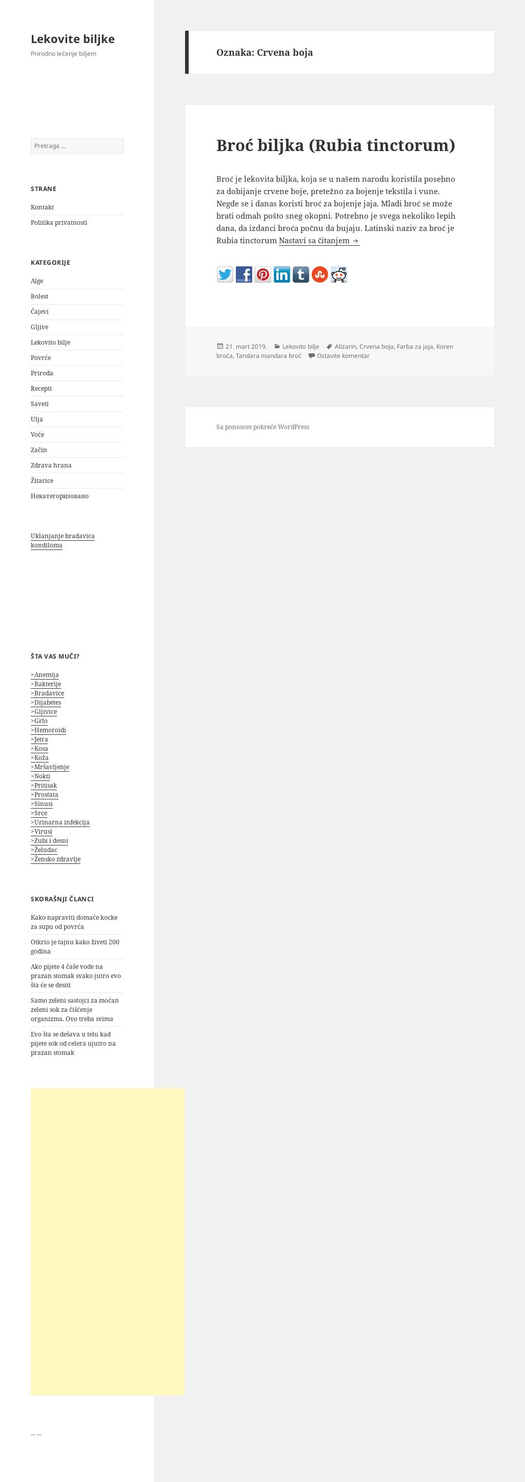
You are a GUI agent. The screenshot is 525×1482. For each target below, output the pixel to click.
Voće (37, 434)
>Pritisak (44, 785)
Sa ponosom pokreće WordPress (262, 426)
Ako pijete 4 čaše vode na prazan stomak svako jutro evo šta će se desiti (76, 975)
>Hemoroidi (48, 730)
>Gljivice (44, 711)
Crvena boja (376, 346)
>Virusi (41, 831)
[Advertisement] (108, 1241)
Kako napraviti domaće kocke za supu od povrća (74, 922)
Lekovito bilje (50, 342)
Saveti (40, 403)
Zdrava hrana (51, 465)
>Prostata (44, 794)
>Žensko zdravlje (55, 859)
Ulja (37, 419)
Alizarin (345, 346)
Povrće (41, 357)
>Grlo (39, 720)
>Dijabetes (46, 702)
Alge (37, 281)
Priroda (42, 373)
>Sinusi (42, 803)
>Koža (40, 757)
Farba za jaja (415, 346)
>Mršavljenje (50, 767)
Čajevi (40, 311)
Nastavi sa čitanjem (319, 240)
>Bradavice (47, 693)
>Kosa (39, 748)
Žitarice (42, 480)
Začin (39, 450)
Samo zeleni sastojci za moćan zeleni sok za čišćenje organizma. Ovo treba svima (75, 1009)
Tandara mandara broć (268, 355)
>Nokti (40, 776)
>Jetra (39, 739)
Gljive (39, 327)
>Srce (39, 813)
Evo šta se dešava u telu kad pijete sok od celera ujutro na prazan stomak (73, 1043)
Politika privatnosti (59, 222)
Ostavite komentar (343, 355)
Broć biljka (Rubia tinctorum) (335, 145)
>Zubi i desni (49, 840)
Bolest (39, 296)
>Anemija (45, 674)
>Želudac (44, 849)
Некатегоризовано (60, 496)
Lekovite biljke (73, 38)
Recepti (41, 388)
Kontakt (42, 207)
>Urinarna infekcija (60, 822)
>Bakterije (46, 684)
